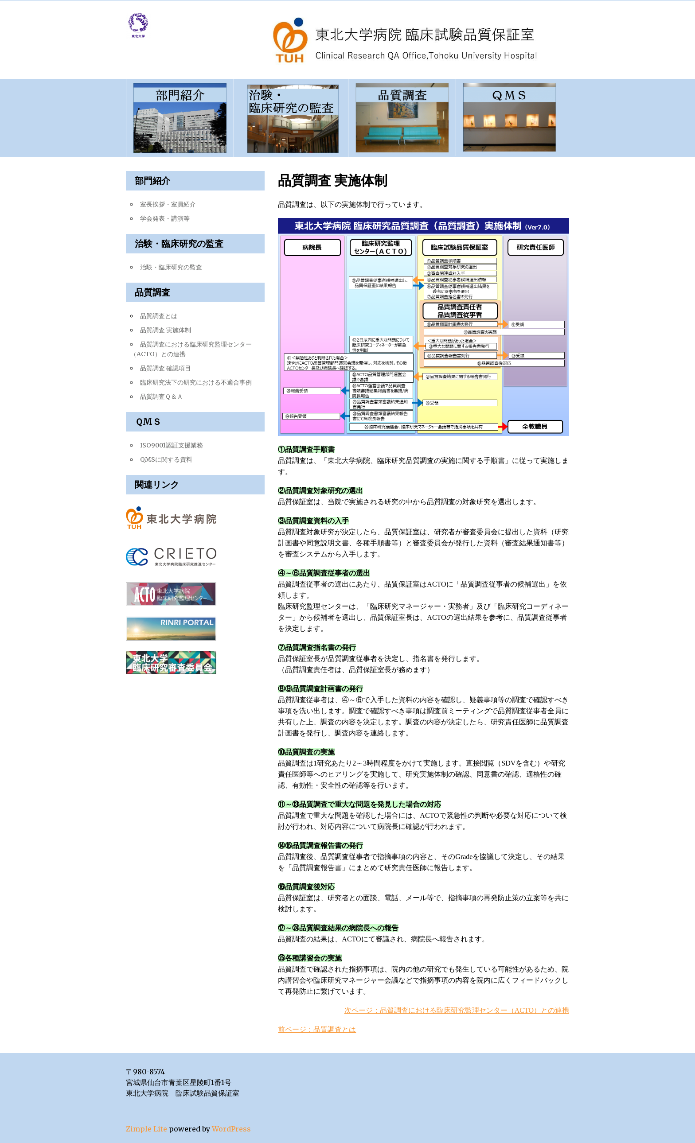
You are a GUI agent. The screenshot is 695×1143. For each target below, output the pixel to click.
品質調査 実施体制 (165, 330)
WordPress (231, 1128)
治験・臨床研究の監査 (171, 267)
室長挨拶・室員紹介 (168, 204)
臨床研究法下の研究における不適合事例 (196, 382)
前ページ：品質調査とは (317, 1029)
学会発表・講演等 (165, 218)
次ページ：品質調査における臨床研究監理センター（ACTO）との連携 (456, 1010)
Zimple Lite (146, 1128)
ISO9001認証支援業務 (171, 445)
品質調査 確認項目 (165, 368)
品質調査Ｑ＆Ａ (161, 396)
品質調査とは (158, 316)
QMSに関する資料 (166, 459)
